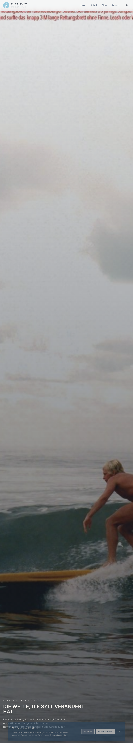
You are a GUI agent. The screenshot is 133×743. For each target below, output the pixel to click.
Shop (104, 5)
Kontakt (115, 5)
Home (82, 5)
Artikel (94, 5)
